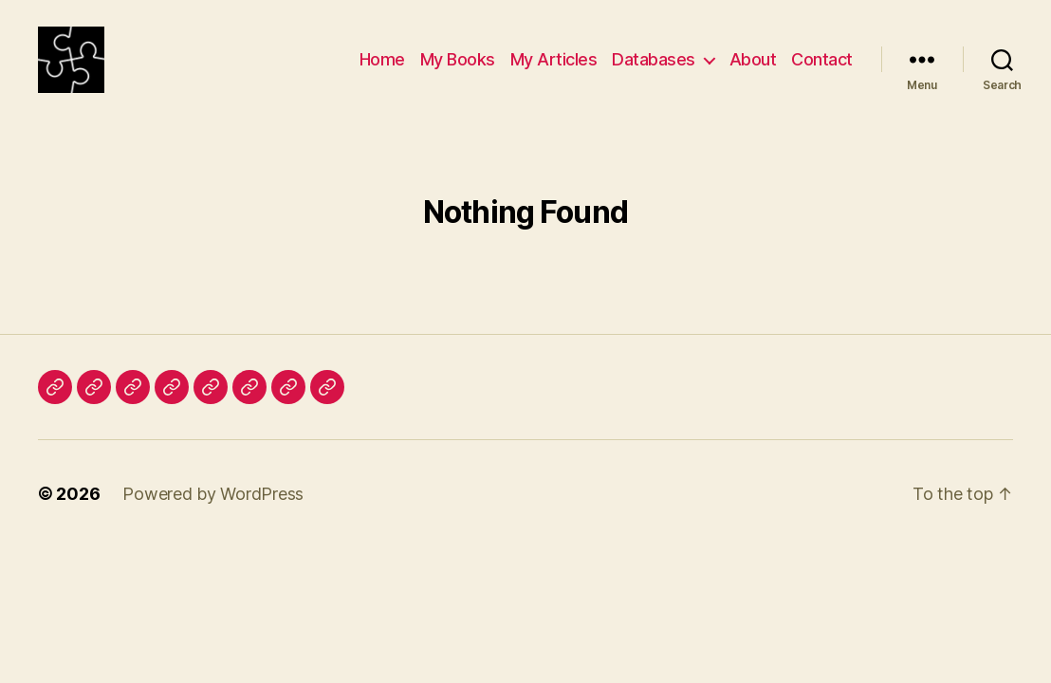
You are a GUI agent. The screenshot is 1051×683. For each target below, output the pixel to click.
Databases (653, 69)
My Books (457, 69)
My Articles (554, 69)
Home (382, 69)
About (753, 69)
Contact (822, 69)
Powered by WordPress (213, 513)
